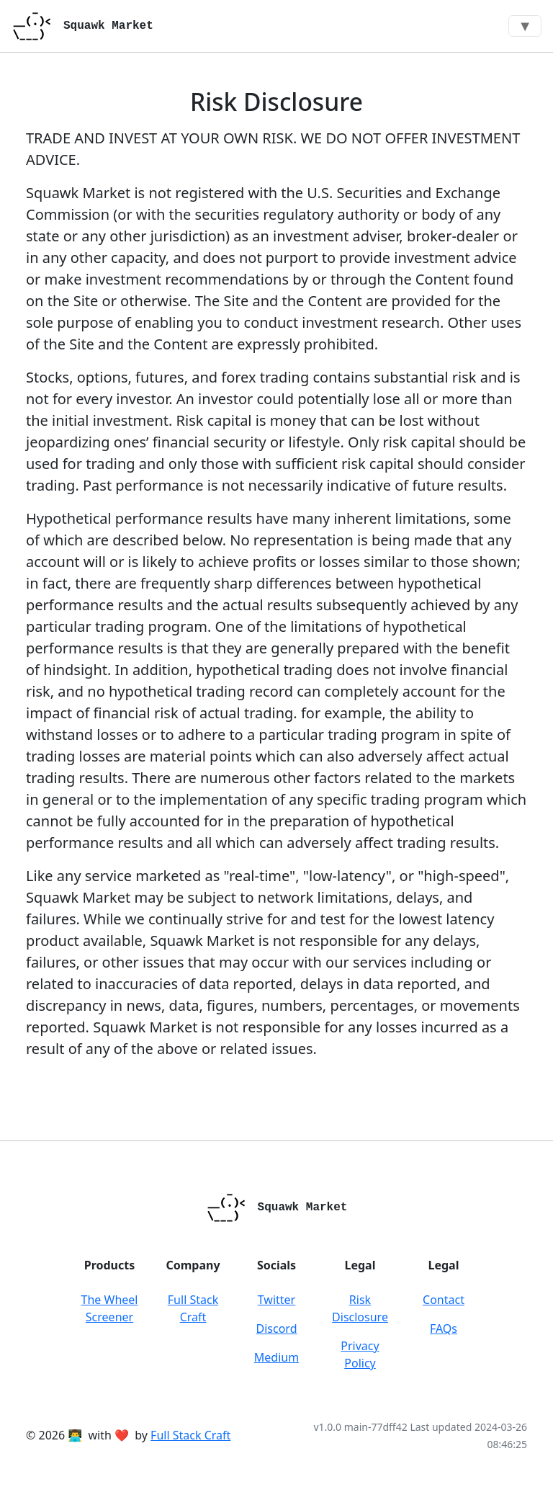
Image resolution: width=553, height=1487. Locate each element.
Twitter (276, 1300)
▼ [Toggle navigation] (525, 25)
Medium (276, 1357)
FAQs (443, 1328)
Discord (276, 1328)
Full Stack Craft (190, 1435)
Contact (443, 1300)
